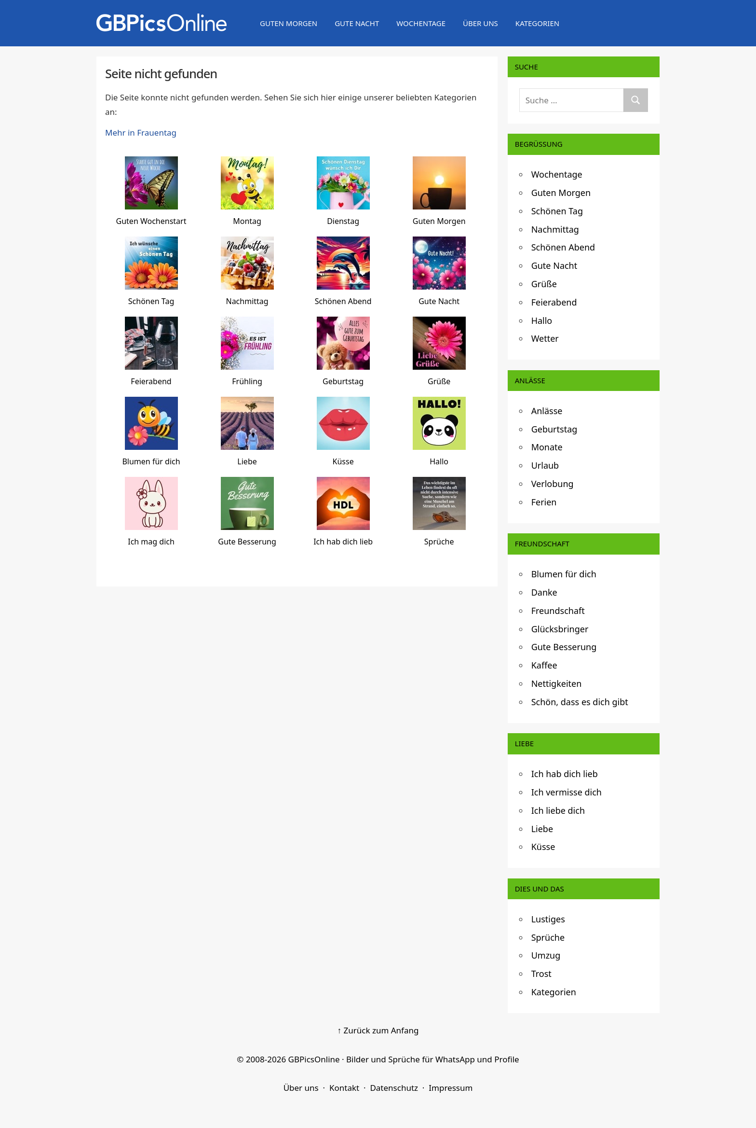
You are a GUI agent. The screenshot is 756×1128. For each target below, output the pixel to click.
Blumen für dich (563, 574)
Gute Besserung (564, 647)
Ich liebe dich (558, 810)
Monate (547, 447)
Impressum (450, 1087)
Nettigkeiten (556, 683)
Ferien (544, 502)
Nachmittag (555, 229)
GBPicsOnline (314, 1059)
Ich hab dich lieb (564, 774)
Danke (544, 592)
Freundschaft (558, 610)
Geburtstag (554, 429)
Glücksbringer (560, 629)
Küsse (543, 846)
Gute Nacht (357, 23)
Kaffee (544, 665)
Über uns (480, 23)
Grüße (544, 284)
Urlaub (545, 465)
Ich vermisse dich (566, 792)
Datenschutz (394, 1087)
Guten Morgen (288, 23)
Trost (541, 973)
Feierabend (554, 302)
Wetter (545, 338)
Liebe (542, 829)
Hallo (542, 320)
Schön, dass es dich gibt (579, 702)
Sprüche (548, 937)
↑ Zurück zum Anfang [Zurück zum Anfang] (378, 1030)
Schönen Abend (563, 247)
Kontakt (344, 1087)
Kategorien (537, 23)
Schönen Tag (557, 211)
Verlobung (552, 483)
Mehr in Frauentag (140, 132)
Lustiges (548, 919)
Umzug (546, 955)
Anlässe (547, 411)
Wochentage (421, 23)
